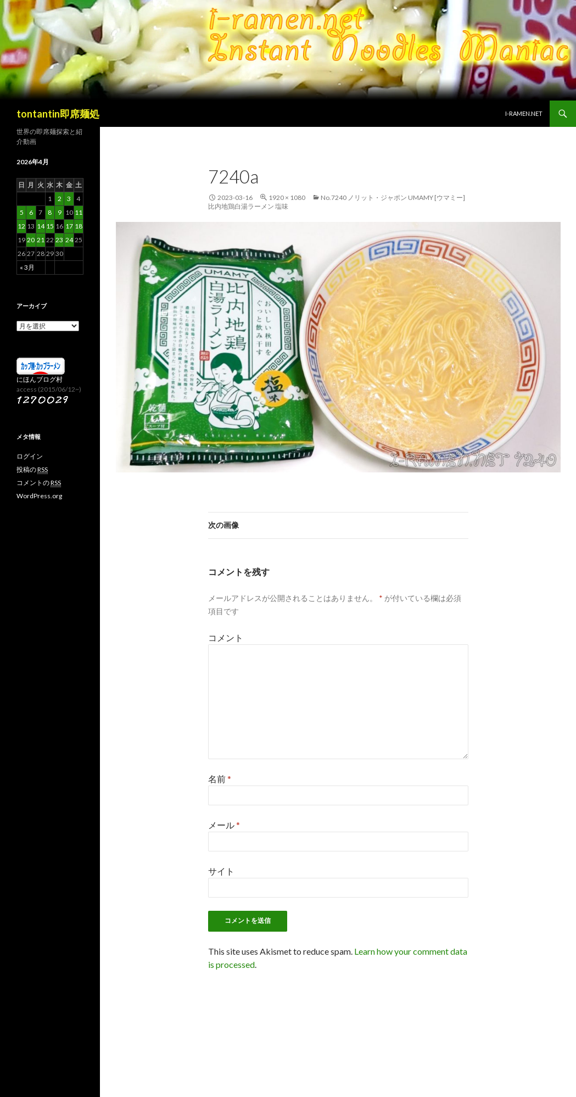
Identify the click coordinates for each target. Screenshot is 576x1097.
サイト (221, 871)
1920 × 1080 (287, 197)
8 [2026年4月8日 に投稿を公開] (50, 212)
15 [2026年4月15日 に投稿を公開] (50, 226)
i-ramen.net (524, 113)
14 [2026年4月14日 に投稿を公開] (40, 226)
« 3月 (27, 267)
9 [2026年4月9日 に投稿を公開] (59, 212)
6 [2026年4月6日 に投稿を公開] (31, 212)
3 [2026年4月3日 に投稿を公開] (69, 198)
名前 (219, 778)
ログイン (29, 456)
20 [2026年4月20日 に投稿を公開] (31, 240)
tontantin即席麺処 (57, 114)
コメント (225, 637)
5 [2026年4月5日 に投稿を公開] (22, 212)
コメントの (38, 482)
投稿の (32, 469)
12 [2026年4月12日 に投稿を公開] (21, 226)
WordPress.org (39, 496)
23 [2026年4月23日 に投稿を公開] (59, 240)
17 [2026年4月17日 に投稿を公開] (69, 226)
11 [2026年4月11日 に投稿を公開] (78, 212)
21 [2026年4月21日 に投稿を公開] (40, 240)
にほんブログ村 (39, 379)
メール (224, 825)
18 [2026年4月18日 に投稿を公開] (78, 226)
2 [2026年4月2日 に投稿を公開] (59, 198)
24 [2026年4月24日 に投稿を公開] (69, 240)
